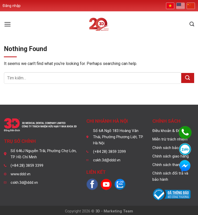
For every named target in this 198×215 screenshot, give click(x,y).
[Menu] (7, 24)
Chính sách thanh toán (171, 164)
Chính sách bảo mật (169, 147)
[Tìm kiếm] (191, 24)
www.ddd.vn (20, 174)
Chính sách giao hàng (170, 156)
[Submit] (187, 78)
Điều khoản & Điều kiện (171, 130)
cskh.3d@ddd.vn (24, 182)
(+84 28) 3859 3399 (27, 165)
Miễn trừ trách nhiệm (169, 139)
